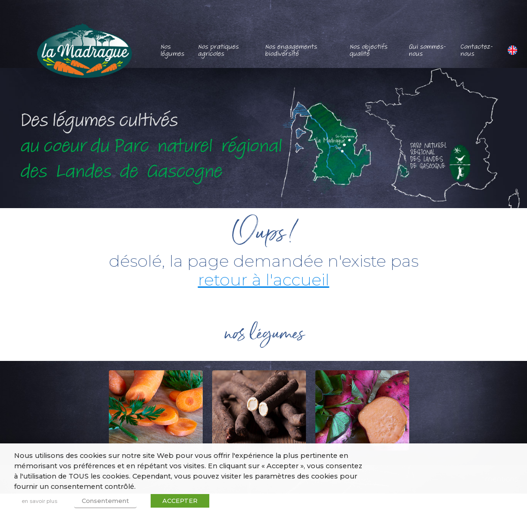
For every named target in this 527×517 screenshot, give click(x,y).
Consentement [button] (105, 500)
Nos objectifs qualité (369, 50)
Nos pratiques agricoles (218, 50)
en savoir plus (39, 501)
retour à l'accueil (263, 280)
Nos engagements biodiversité (291, 50)
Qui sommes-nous (427, 50)
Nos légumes (172, 50)
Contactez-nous (476, 50)
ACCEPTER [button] (180, 500)
